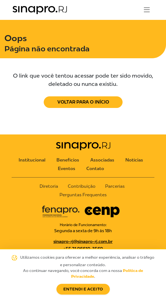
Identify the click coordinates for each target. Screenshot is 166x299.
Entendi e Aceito (83, 289)
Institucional (32, 160)
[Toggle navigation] (146, 9)
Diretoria (49, 186)
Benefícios (67, 160)
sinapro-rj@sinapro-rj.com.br (83, 241)
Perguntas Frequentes (83, 194)
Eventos (66, 168)
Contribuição (81, 186)
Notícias (134, 160)
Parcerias (114, 186)
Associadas (102, 160)
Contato (95, 168)
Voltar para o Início (83, 102)
